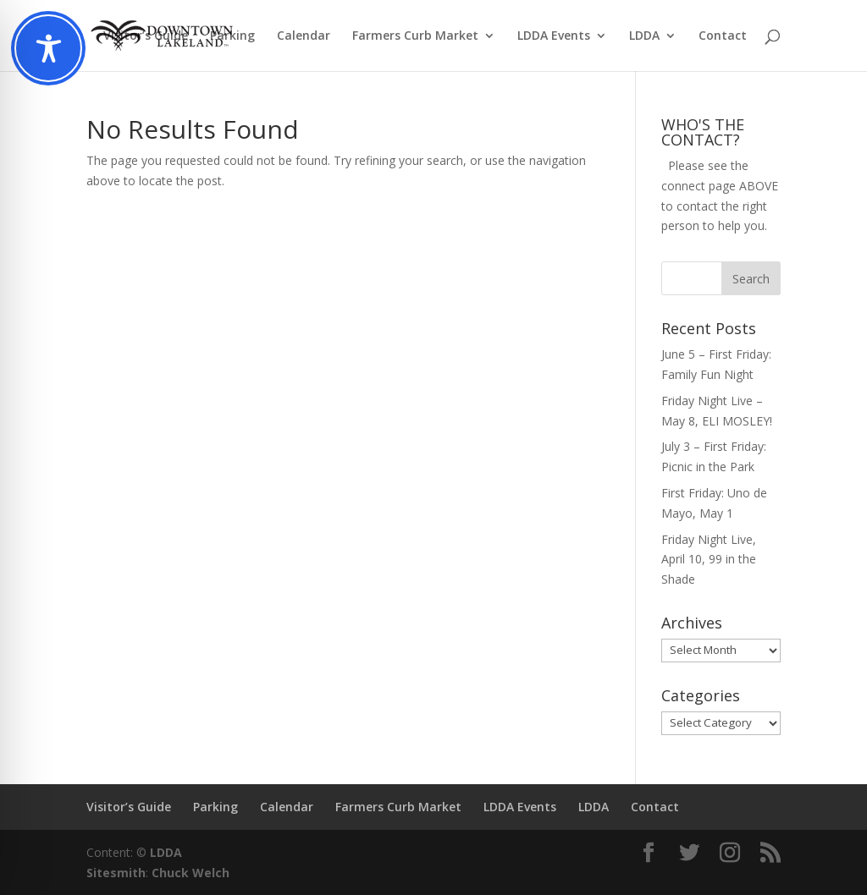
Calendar (303, 36)
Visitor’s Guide (145, 36)
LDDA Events (553, 36)
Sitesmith (116, 873)
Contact (723, 36)
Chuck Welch (190, 873)
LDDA (644, 36)
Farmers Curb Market (415, 36)
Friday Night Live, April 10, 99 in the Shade (708, 559)
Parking (232, 36)
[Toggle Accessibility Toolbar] (48, 48)
